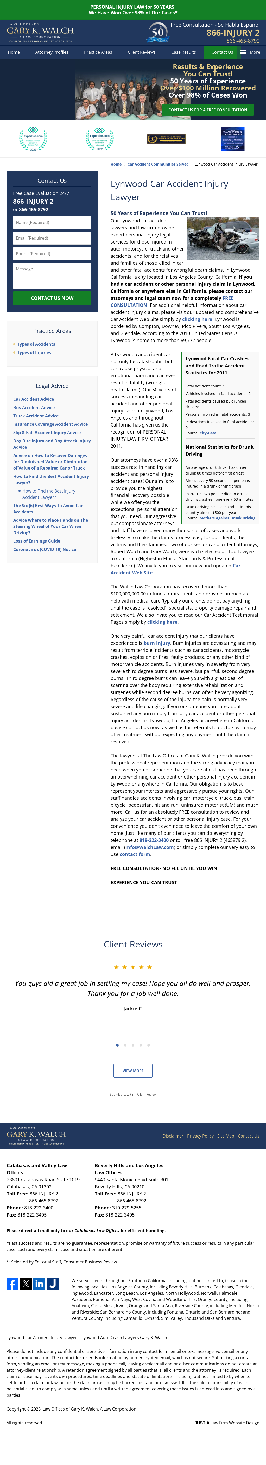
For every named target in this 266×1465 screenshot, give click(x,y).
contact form (135, 854)
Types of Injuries (34, 352)
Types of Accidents (36, 344)
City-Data (208, 432)
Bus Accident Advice (34, 407)
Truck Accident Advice (36, 416)
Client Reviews (142, 52)
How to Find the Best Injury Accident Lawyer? (48, 494)
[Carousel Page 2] (125, 1045)
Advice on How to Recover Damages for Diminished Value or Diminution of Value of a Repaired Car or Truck (50, 462)
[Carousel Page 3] (133, 1045)
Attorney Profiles (51, 52)
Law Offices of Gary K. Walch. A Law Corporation (89, 1409)
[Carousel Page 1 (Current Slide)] (117, 1045)
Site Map (225, 1136)
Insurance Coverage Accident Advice (50, 424)
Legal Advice (52, 386)
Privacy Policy (200, 1136)
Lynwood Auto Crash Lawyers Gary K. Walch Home (40, 32)
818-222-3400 (154, 840)
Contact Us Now (52, 298)
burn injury (157, 643)
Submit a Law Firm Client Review (133, 1094)
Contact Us (222, 52)
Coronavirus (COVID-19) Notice (44, 549)
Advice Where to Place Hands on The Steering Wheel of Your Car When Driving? (50, 526)
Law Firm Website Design (227, 1423)
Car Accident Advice (33, 399)
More (255, 52)
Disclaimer (173, 1136)
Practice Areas (98, 52)
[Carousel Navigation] (133, 1045)
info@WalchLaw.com (149, 847)
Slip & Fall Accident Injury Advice (47, 432)
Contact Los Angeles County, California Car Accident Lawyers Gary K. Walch (215, 32)
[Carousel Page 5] (149, 1045)
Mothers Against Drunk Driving (227, 517)
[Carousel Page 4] (141, 1045)
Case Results (183, 52)
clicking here (197, 319)
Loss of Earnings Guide (36, 541)
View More (133, 1070)
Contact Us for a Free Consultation (207, 109)
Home (14, 52)
